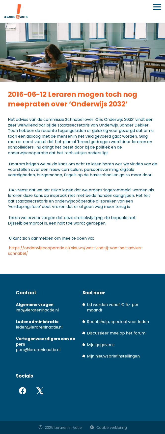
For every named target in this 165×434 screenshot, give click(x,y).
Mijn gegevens (100, 345)
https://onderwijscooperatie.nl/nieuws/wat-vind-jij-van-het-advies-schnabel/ (75, 250)
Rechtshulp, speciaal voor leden (118, 322)
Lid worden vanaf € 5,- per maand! (113, 307)
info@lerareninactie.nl (37, 310)
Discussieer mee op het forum (116, 333)
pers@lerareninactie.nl (38, 350)
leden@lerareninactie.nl (39, 327)
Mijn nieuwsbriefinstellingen (113, 356)
